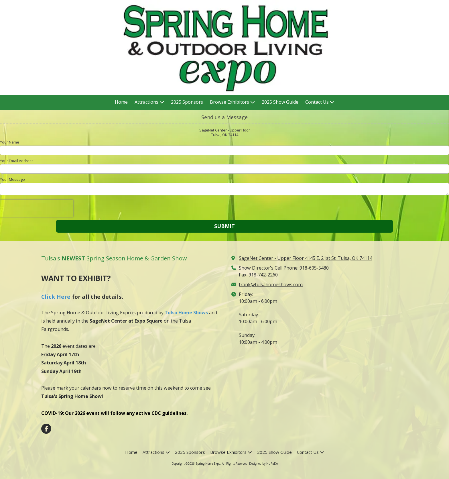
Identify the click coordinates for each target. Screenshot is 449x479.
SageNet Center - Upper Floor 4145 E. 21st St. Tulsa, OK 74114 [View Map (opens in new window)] (305, 258)
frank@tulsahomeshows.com (271, 284)
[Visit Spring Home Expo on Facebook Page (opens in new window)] (46, 429)
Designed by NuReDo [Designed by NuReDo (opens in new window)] (263, 464)
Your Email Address (17, 160)
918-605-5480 (314, 268)
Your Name (9, 142)
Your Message (12, 179)
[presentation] (36, 208)
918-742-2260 (263, 275)
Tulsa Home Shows (186, 312)
